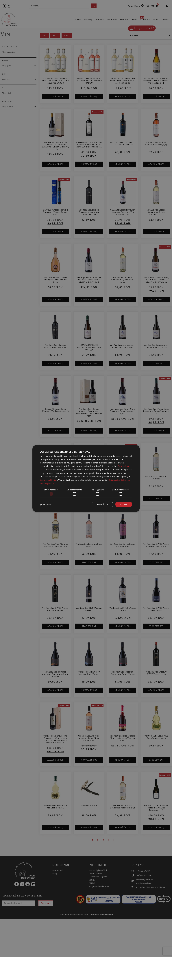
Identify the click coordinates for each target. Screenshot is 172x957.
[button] (46, 504)
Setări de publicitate (48, 479)
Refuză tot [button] (102, 504)
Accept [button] (123, 504)
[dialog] (86, 478)
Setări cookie (114, 479)
